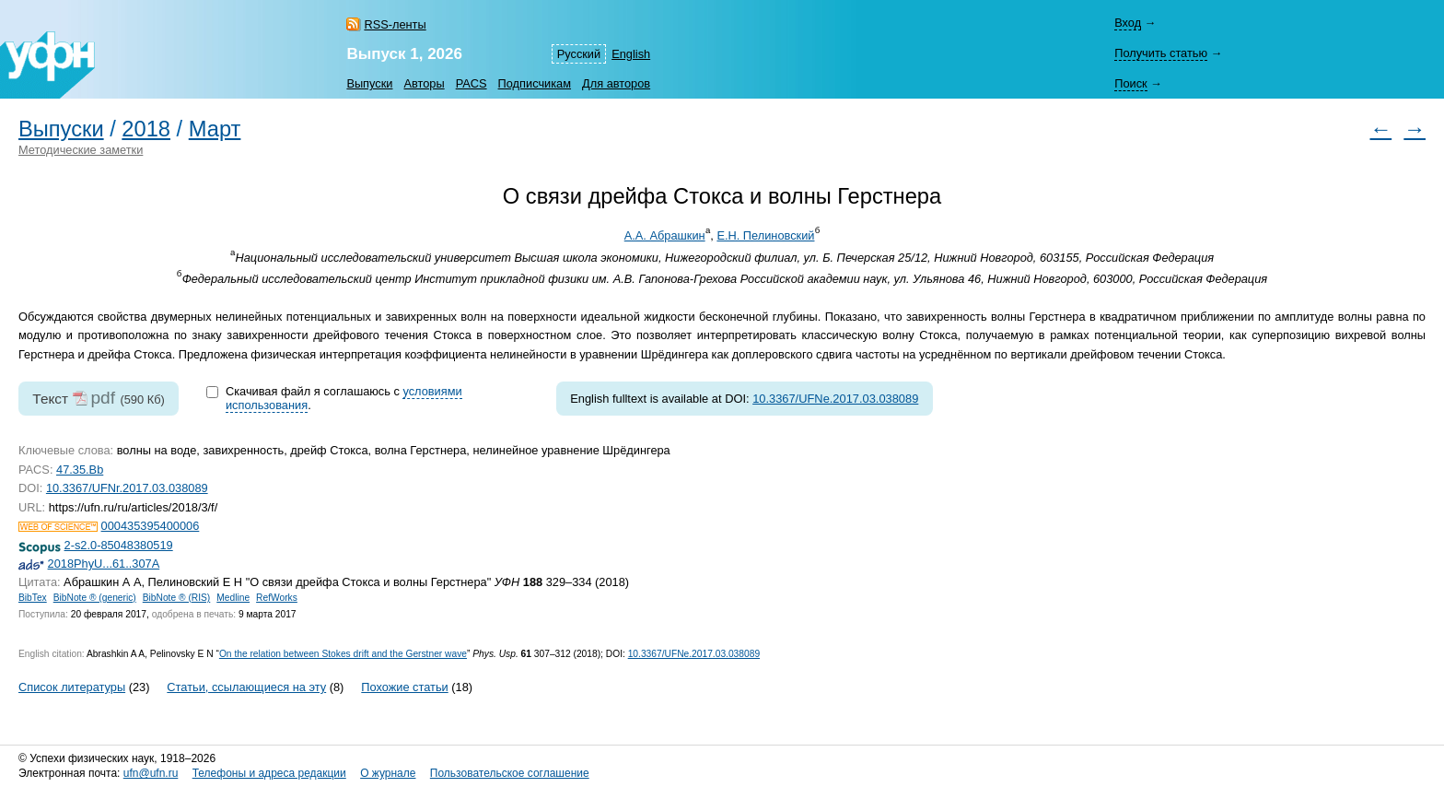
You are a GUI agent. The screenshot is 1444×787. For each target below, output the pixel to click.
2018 (146, 129)
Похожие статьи (404, 687)
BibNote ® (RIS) (177, 598)
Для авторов (616, 83)
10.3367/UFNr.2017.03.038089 (127, 488)
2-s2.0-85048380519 (118, 545)
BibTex (32, 598)
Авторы (423, 83)
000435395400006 (150, 526)
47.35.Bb (79, 469)
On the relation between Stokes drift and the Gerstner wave (343, 654)
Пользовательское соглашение (509, 773)
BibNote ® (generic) (94, 598)
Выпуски (369, 83)
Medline (233, 598)
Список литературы (71, 687)
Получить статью (1160, 53)
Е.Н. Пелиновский (765, 235)
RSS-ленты (394, 24)
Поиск (1130, 83)
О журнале (387, 773)
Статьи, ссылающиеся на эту (246, 687)
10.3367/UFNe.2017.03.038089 (835, 398)
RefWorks (276, 598)
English (630, 54)
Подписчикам (534, 83)
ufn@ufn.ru (151, 773)
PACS (471, 83)
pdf (102, 397)
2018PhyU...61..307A (104, 563)
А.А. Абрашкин (664, 235)
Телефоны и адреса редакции (269, 773)
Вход (1127, 22)
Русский (578, 54)
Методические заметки (80, 150)
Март (215, 129)
